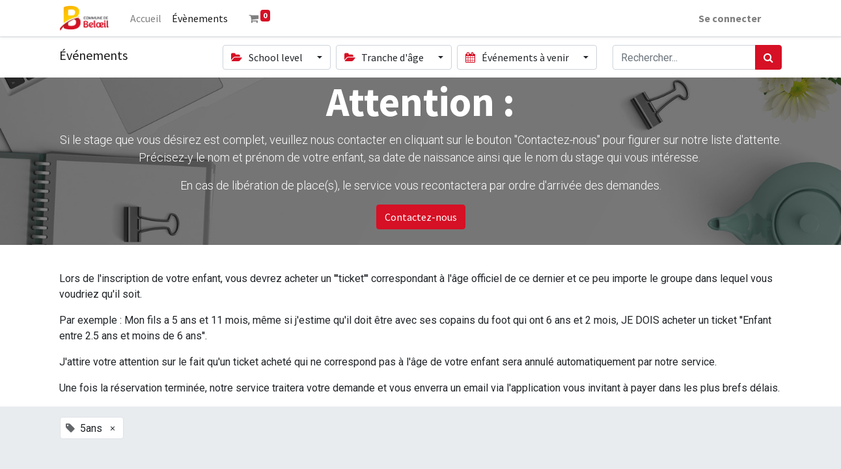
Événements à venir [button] (517, 57)
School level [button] (267, 57)
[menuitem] (146, 18)
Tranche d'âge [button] (385, 57)
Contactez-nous (421, 216)
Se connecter (729, 18)
